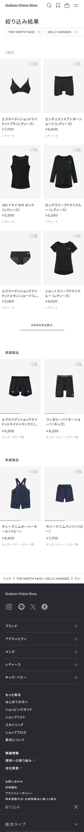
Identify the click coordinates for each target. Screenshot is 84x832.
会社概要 (13, 768)
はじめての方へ (16, 702)
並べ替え (62, 823)
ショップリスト (15, 717)
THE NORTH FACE (21, 32)
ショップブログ (15, 732)
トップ (7, 578)
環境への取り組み (20, 760)
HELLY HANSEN (59, 32)
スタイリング (14, 725)
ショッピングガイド (18, 709)
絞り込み (22, 823)
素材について (15, 740)
